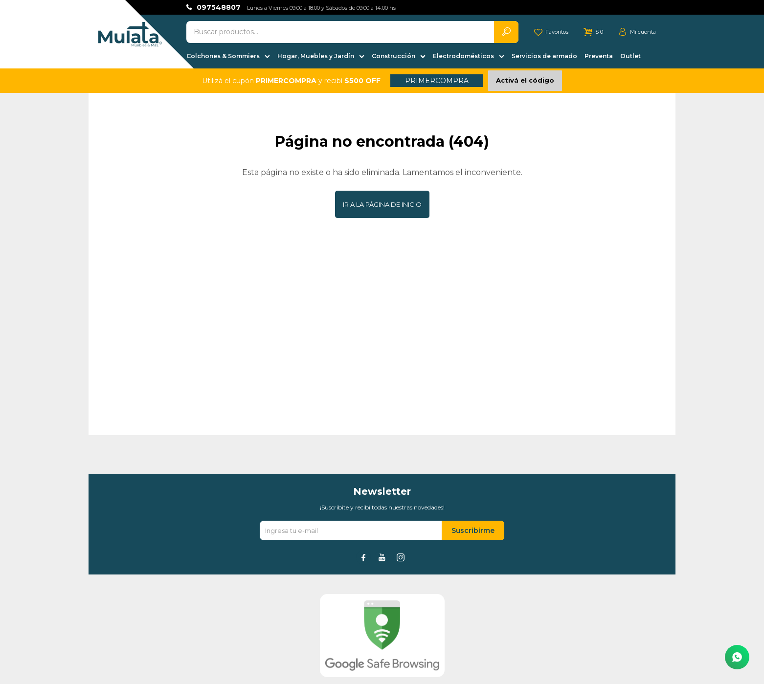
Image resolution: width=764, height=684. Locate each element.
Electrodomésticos (463, 56)
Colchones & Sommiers (223, 56)
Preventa (598, 56)
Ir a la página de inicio (382, 204)
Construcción (393, 56)
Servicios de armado (544, 56)
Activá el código (525, 80)
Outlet (630, 56)
